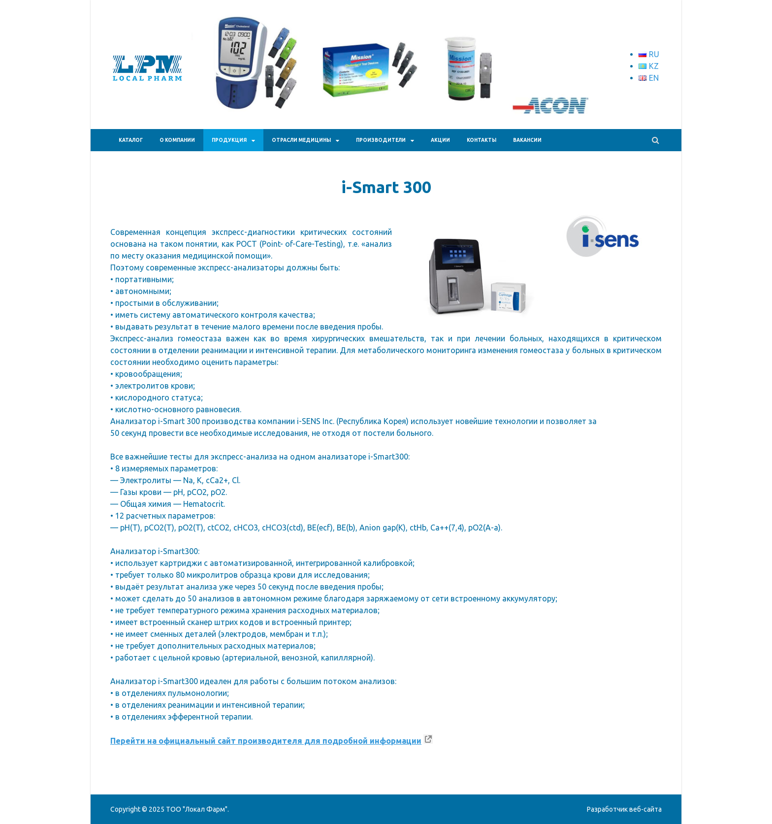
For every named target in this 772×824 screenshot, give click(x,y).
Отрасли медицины (301, 140)
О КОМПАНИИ (177, 140)
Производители (381, 140)
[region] (391, 81)
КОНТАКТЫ (481, 140)
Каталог (131, 140)
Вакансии (527, 140)
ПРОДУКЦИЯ (229, 140)
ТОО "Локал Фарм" (196, 809)
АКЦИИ (440, 140)
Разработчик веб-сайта (624, 809)
